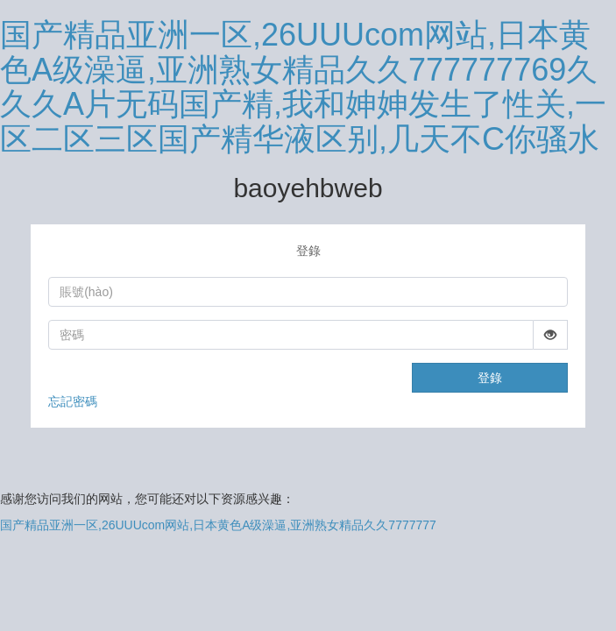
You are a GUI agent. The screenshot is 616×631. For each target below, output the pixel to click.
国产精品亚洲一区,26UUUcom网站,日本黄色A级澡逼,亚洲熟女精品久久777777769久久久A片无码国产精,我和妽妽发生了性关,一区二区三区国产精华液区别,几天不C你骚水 (303, 87)
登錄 (490, 378)
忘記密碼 (72, 401)
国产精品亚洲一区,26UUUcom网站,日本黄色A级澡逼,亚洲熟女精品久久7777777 (218, 525)
